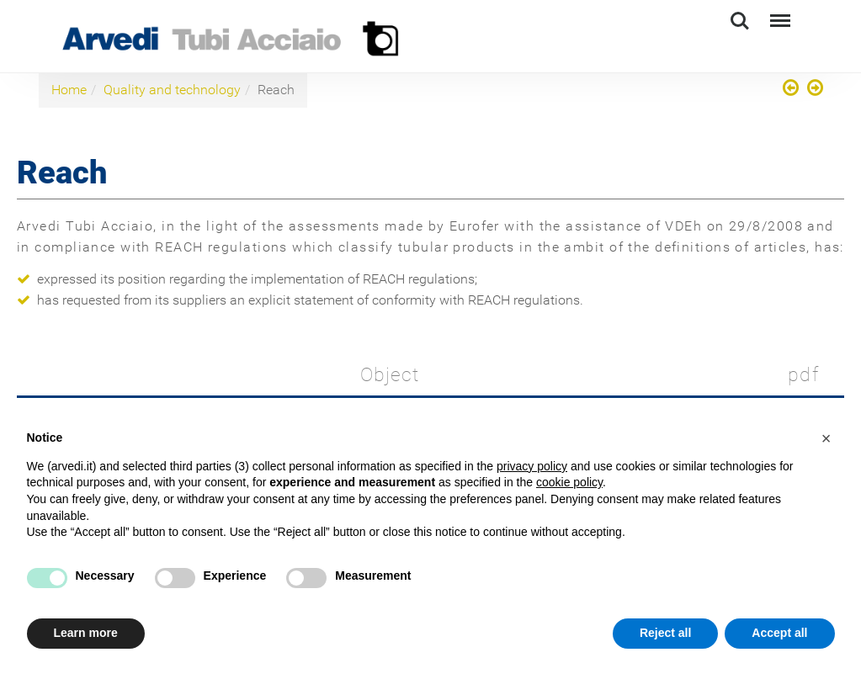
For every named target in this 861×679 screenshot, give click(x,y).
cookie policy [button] (569, 482)
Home (69, 90)
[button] (826, 438)
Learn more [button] (86, 632)
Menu (778, 13)
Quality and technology (172, 90)
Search (739, 21)
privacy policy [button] (532, 466)
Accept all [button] (779, 632)
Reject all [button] (665, 632)
